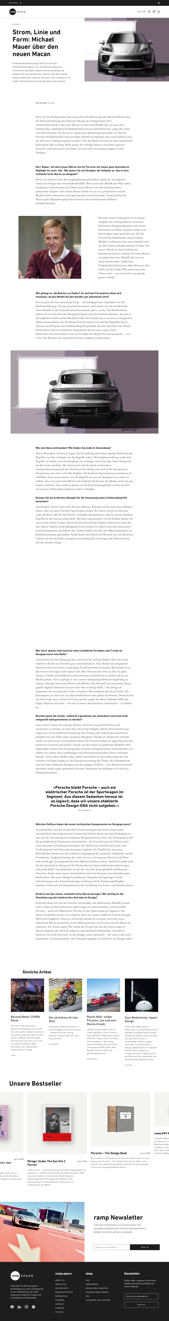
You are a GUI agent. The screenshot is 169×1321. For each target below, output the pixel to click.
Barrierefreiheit (64, 1292)
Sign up (145, 1247)
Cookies (59, 1312)
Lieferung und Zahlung (98, 1300)
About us (60, 1280)
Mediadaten (61, 1296)
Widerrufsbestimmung (97, 1292)
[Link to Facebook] (14, 1306)
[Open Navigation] (158, 11)
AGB (88, 1280)
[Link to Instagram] (28, 1306)
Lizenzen (59, 1300)
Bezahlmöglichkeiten (97, 1288)
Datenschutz (62, 1288)
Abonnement (92, 1284)
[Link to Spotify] (35, 1306)
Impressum (60, 1284)
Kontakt (59, 1304)
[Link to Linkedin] (21, 1306)
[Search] (147, 11)
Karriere (59, 1308)
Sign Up (141, 1305)
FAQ (87, 1296)
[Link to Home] (17, 11)
